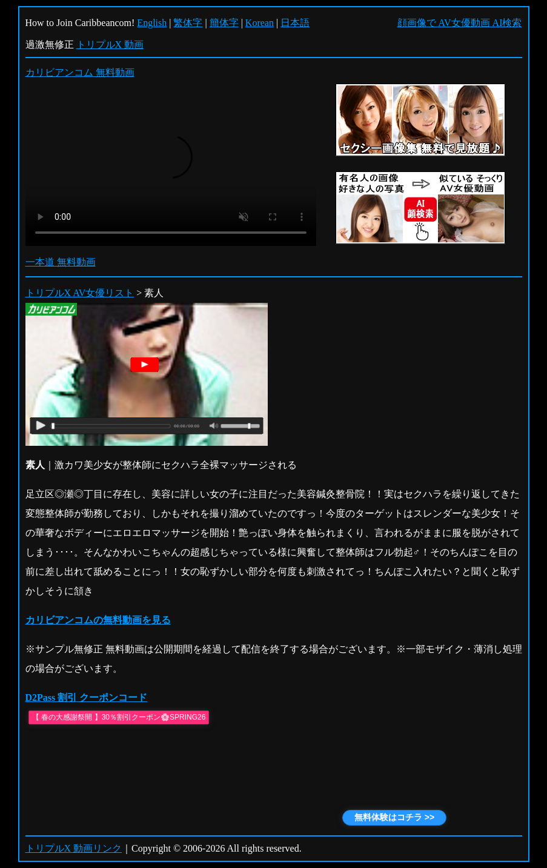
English (152, 23)
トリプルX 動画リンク (73, 848)
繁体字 (187, 23)
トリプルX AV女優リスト (79, 293)
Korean (259, 23)
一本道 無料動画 (60, 262)
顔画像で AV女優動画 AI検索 (459, 23)
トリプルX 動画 (110, 44)
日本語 (295, 23)
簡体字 (224, 23)
